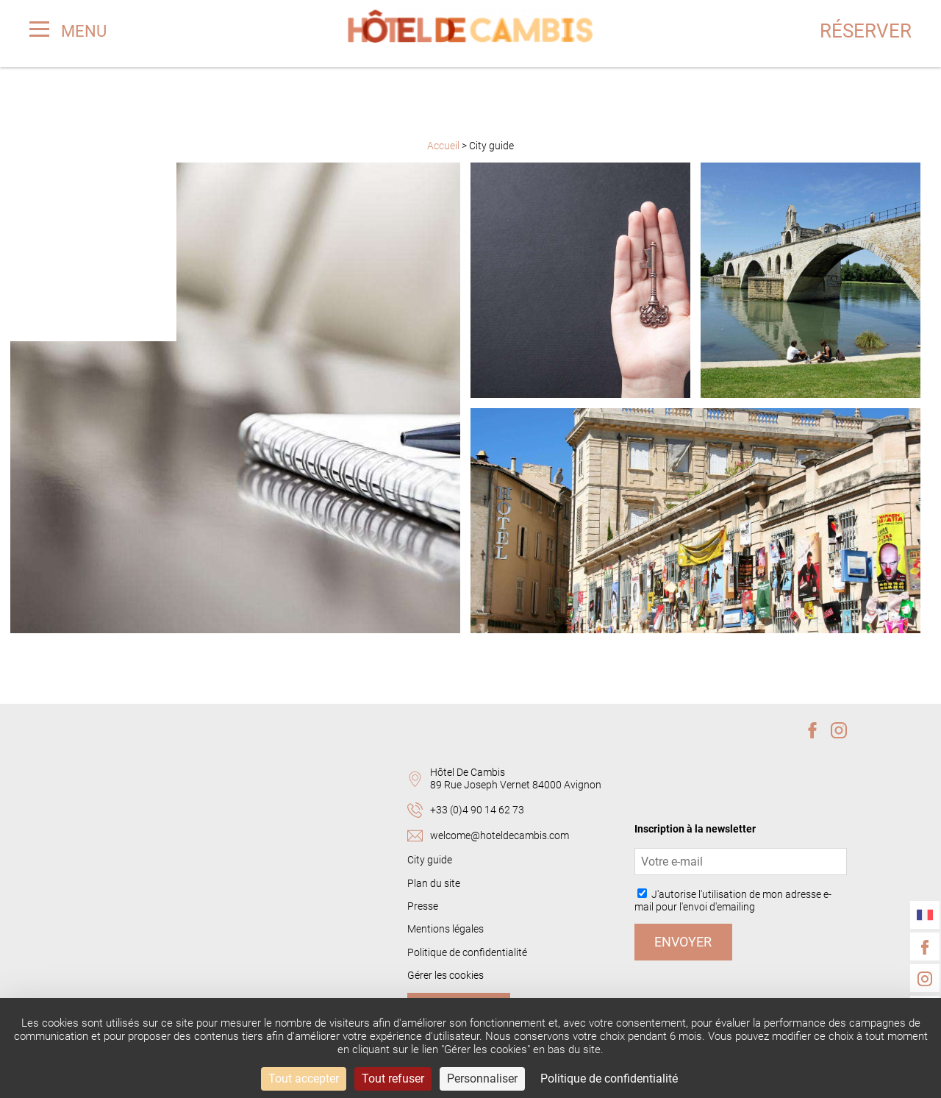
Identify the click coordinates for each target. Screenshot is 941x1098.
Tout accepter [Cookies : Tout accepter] (303, 1078)
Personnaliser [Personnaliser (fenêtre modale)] (482, 1078)
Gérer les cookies (445, 975)
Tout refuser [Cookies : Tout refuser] (393, 1078)
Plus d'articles (470, 672)
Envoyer (683, 942)
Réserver (865, 32)
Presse (422, 906)
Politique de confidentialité (467, 953)
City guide (429, 860)
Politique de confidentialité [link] (609, 1078)
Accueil (444, 146)
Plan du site (433, 883)
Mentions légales (445, 929)
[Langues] (925, 915)
